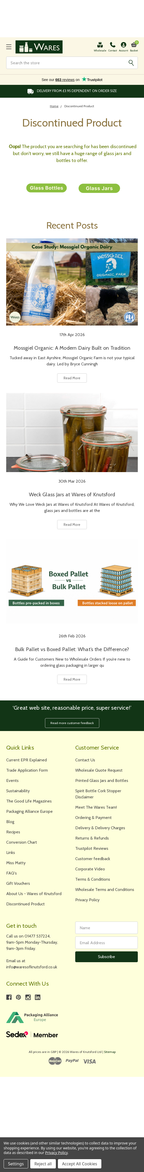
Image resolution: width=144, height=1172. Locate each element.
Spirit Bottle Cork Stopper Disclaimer (98, 793)
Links (10, 852)
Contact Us (85, 760)
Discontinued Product (25, 903)
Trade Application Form (27, 770)
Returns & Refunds (92, 838)
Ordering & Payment (93, 817)
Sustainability (18, 790)
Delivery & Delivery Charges (100, 827)
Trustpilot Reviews (91, 848)
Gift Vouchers (18, 883)
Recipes (13, 832)
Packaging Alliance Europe (29, 811)
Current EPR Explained (26, 760)
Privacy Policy (87, 899)
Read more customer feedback (72, 723)
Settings (16, 1164)
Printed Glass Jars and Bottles (101, 780)
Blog (10, 821)
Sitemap (110, 1052)
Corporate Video (90, 869)
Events (12, 780)
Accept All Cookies (79, 1164)
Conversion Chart (21, 842)
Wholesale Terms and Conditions (104, 889)
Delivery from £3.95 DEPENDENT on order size (72, 91)
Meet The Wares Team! (96, 807)
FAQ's (11, 873)
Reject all (43, 1164)
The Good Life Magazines (29, 801)
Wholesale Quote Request (99, 770)
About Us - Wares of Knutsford (34, 893)
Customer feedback (92, 858)
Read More (72, 378)
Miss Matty (16, 862)
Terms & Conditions (92, 879)
